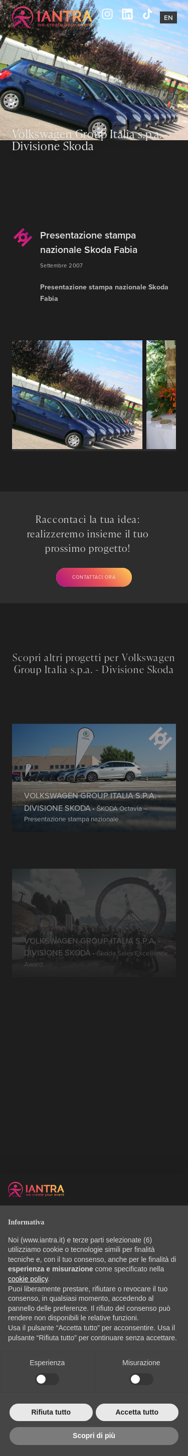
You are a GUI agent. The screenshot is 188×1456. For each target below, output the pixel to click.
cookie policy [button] (28, 1279)
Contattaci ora (93, 577)
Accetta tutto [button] (136, 1412)
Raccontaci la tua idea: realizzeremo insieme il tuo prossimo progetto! (88, 533)
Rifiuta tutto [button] (51, 1412)
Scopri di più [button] (94, 1436)
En (168, 17)
